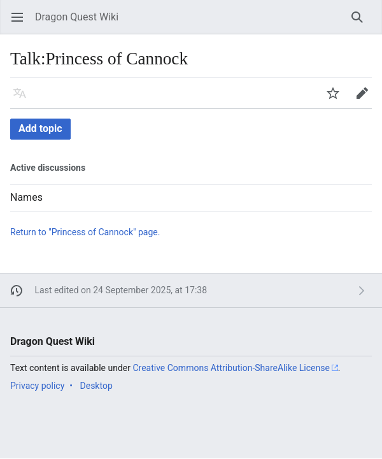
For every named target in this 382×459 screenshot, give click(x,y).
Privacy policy (37, 386)
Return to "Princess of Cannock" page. (85, 232)
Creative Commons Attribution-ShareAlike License (230, 368)
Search (361, 23)
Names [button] (26, 198)
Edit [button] (365, 99)
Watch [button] (337, 99)
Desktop (96, 386)
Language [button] (23, 99)
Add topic (40, 128)
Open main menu (21, 23)
